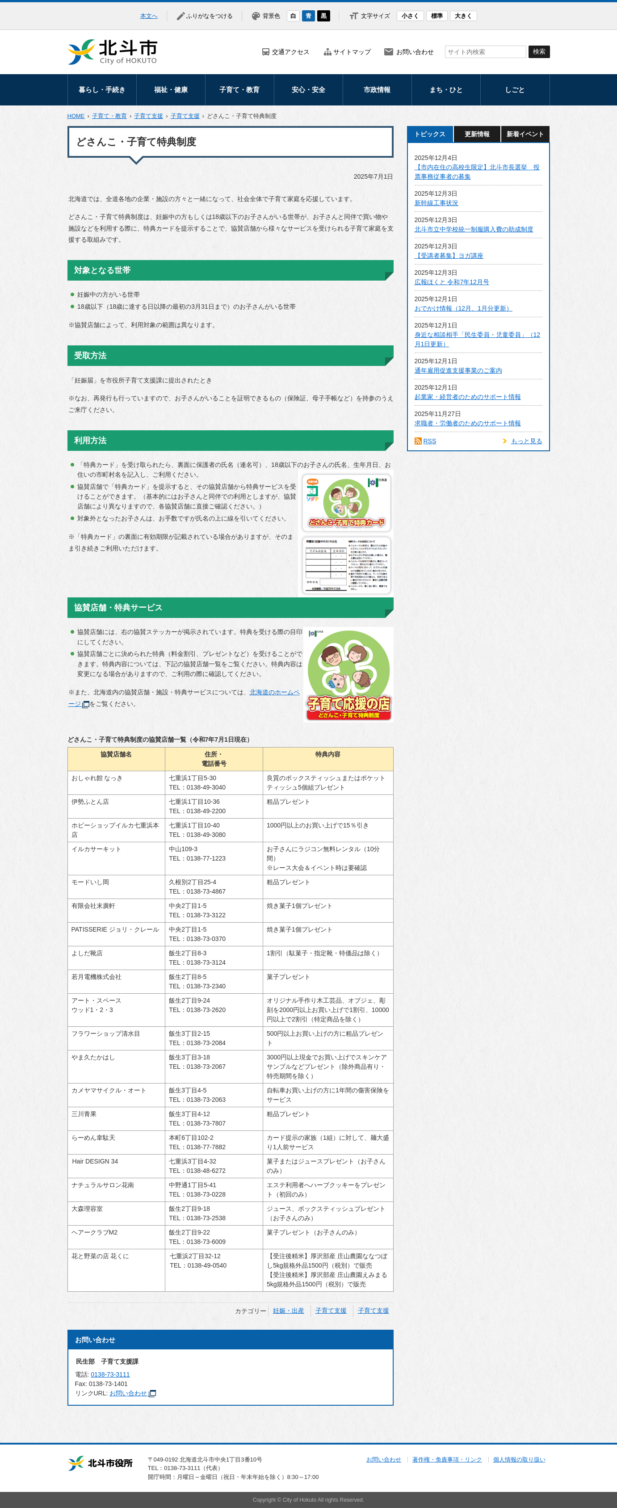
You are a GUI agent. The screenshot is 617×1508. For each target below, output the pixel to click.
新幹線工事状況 (436, 202)
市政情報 (377, 89)
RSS (430, 441)
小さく (410, 16)
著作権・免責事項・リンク (447, 1459)
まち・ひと (446, 89)
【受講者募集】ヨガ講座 (449, 255)
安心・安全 (308, 89)
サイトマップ (352, 51)
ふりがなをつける (209, 16)
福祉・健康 (171, 89)
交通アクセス (291, 51)
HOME (76, 116)
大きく (463, 16)
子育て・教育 (239, 89)
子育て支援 (148, 116)
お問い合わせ (415, 51)
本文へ (149, 16)
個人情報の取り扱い (519, 1459)
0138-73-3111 (110, 1374)
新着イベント (525, 134)
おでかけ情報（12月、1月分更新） (463, 308)
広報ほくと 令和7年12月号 (452, 282)
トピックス (429, 134)
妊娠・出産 (288, 1310)
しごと (515, 89)
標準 (437, 16)
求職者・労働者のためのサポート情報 (468, 423)
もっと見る (526, 441)
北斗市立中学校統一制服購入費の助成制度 (474, 229)
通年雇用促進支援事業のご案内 (458, 370)
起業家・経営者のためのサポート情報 (468, 396)
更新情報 (477, 134)
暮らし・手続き (102, 89)
